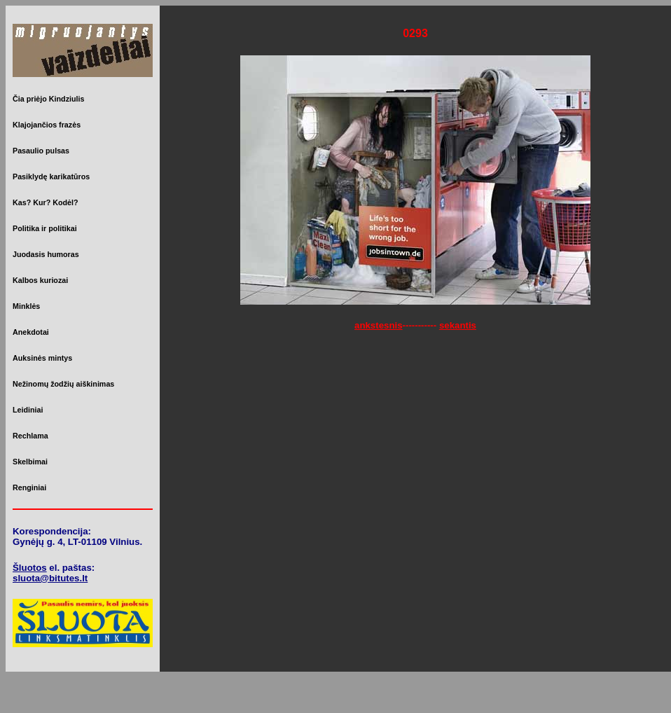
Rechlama (30, 435)
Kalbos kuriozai (40, 280)
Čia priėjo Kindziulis (48, 99)
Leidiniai (28, 410)
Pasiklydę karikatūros (51, 176)
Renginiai (29, 487)
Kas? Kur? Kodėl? (45, 202)
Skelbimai (30, 461)
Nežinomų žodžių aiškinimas (63, 384)
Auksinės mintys (42, 358)
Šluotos (30, 567)
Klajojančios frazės (47, 124)
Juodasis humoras (46, 254)
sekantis (457, 325)
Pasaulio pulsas (41, 150)
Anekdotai (31, 332)
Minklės (26, 306)
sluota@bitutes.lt (50, 578)
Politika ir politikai (45, 228)
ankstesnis (378, 325)
